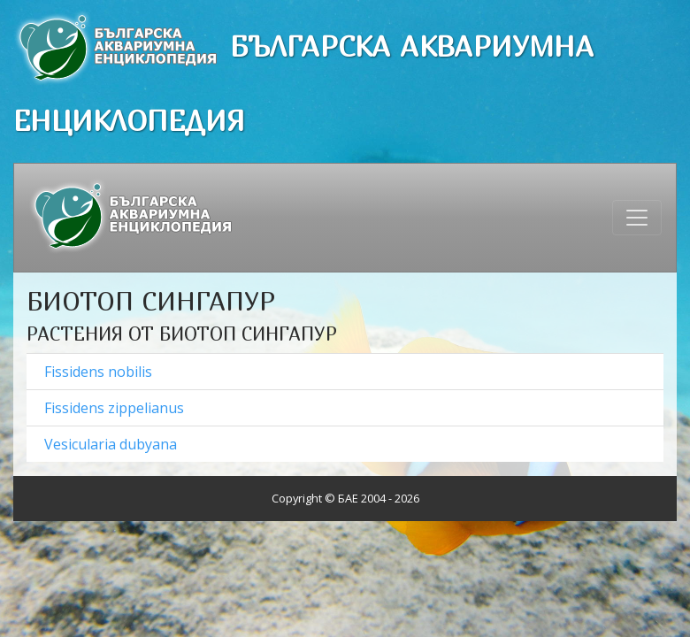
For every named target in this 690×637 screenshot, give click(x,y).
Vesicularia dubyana (110, 444)
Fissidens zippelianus (114, 408)
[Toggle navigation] (637, 217)
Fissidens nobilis (98, 371)
